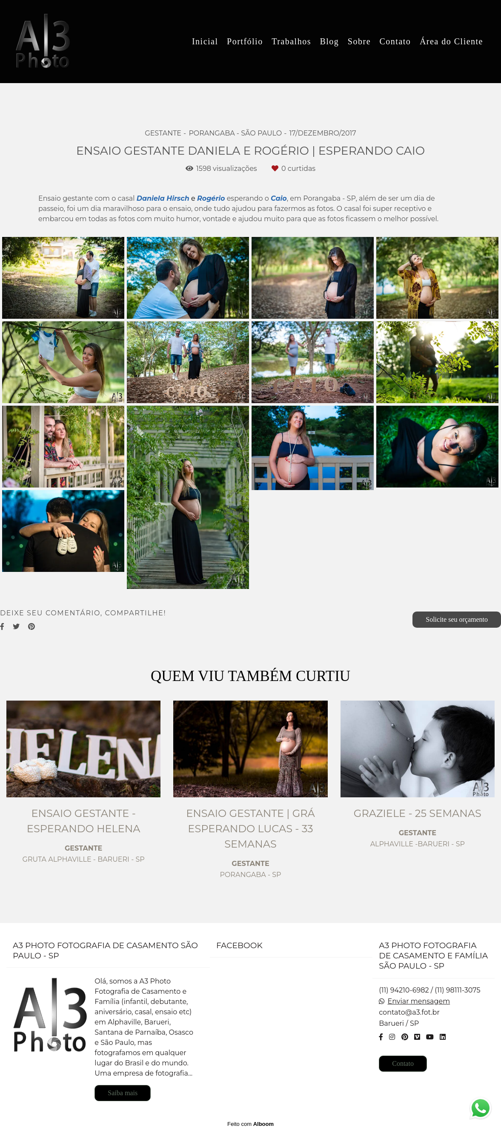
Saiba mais (122, 1092)
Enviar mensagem (418, 1001)
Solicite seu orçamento (457, 619)
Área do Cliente (451, 41)
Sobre (359, 41)
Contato (395, 41)
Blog (329, 41)
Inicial (205, 41)
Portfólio (245, 41)
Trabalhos (291, 41)
